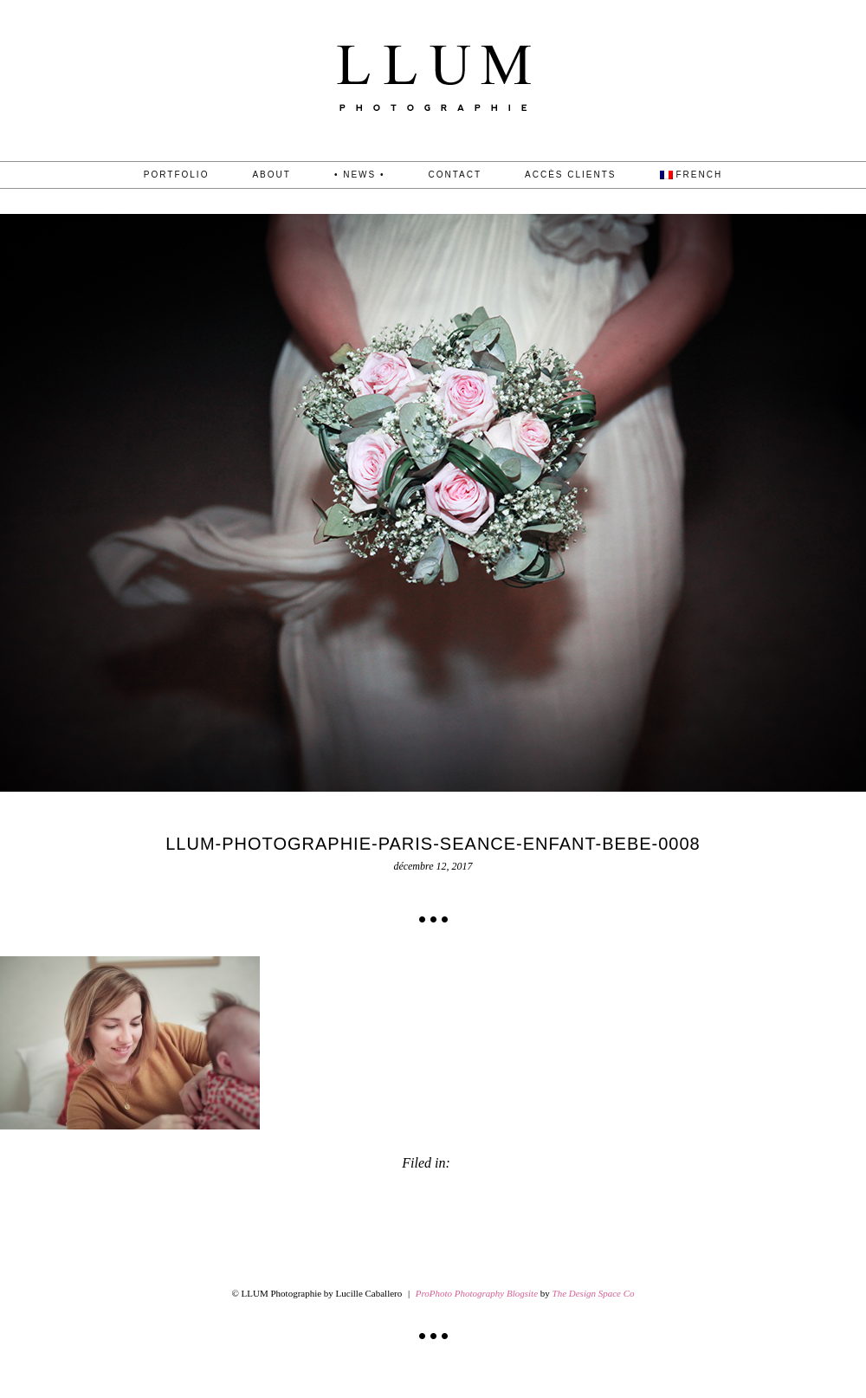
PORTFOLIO (177, 175)
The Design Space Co (594, 1293)
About (271, 175)
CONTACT (454, 175)
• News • (359, 175)
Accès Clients (570, 175)
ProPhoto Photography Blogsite (477, 1293)
